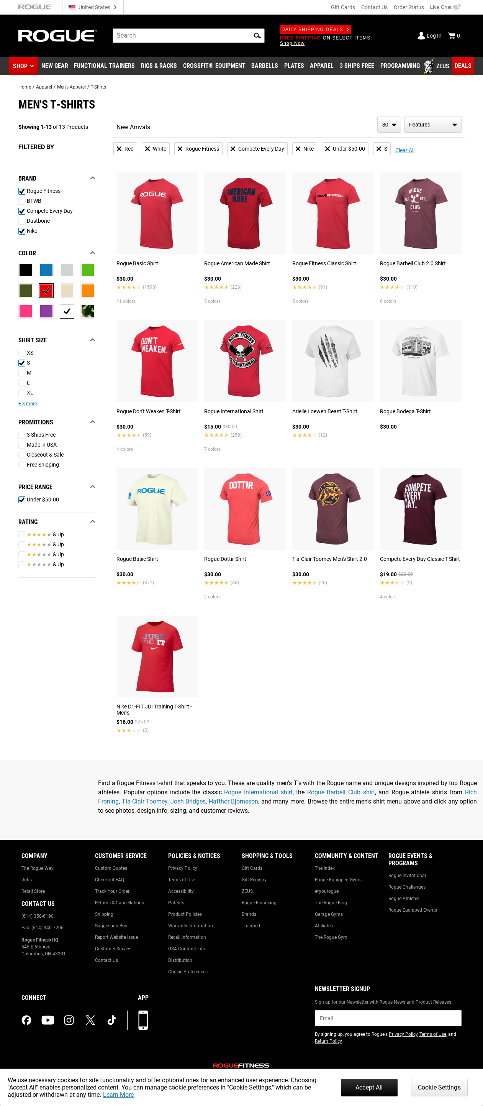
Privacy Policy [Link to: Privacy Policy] (182, 868)
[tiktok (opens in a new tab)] (111, 1020)
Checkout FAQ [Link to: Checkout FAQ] (109, 879)
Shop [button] (20, 66)
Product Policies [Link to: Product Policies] (185, 914)
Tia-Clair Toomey (145, 801)
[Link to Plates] (294, 66)
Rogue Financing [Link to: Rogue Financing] (259, 903)
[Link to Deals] (463, 66)
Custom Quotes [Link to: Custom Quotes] (111, 868)
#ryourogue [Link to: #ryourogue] (327, 891)
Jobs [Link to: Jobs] (26, 879)
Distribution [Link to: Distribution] (180, 960)
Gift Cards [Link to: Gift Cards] (252, 868)
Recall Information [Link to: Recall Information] (187, 937)
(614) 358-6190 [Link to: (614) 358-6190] (37, 916)
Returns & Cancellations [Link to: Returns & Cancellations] (119, 903)
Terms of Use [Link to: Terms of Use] (181, 879)
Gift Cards (343, 7)
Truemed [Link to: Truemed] (251, 926)
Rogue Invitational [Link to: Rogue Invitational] (407, 875)
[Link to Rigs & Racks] (159, 66)
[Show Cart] (454, 36)
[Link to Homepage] (57, 36)
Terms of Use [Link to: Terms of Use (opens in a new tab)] (432, 1034)
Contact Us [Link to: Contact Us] (106, 960)
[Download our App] (143, 1020)
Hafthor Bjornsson (234, 801)
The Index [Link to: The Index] (325, 868)
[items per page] (389, 125)
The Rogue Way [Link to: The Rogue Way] (37, 868)
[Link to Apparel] (322, 66)
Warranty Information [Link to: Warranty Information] (190, 926)
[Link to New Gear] (54, 66)
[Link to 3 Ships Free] (357, 66)
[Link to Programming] (400, 66)
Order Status (409, 7)
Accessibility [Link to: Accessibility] (181, 891)
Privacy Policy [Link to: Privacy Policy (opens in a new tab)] (403, 1034)
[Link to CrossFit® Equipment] (214, 66)
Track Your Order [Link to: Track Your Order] (112, 891)
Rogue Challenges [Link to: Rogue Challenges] (407, 887)
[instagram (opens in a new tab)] (69, 1020)
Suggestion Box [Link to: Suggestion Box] (111, 926)
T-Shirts (98, 87)
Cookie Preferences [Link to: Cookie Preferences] (188, 972)
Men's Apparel (71, 87)
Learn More (118, 1094)
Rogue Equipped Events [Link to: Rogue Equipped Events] (412, 910)
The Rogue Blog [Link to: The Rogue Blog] (331, 903)
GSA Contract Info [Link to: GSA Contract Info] (186, 949)
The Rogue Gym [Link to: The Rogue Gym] (331, 937)
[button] (257, 35)
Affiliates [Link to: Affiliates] (324, 926)
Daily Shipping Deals (315, 29)
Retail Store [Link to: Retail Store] (33, 891)
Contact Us (374, 7)
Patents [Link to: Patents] (176, 903)
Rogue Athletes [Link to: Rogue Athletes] (403, 898)
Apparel (44, 87)
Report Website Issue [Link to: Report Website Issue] (116, 937)
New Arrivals (133, 127)
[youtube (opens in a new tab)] (47, 1020)
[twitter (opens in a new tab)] (90, 1020)
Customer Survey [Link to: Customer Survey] (112, 949)
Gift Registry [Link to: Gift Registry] (254, 879)
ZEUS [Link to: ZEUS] (247, 891)
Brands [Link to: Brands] (249, 914)
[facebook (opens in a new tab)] (26, 1020)
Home (24, 87)
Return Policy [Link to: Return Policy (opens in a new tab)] (328, 1041)
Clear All (404, 150)
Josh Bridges (188, 801)
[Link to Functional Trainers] (104, 66)
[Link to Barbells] (264, 66)
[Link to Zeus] (437, 66)
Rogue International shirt (258, 792)
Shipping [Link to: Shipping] (104, 914)
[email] (388, 1018)
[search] (189, 35)
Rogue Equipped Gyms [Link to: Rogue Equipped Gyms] (338, 879)
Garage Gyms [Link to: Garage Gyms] (329, 914)
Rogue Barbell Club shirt (341, 792)
